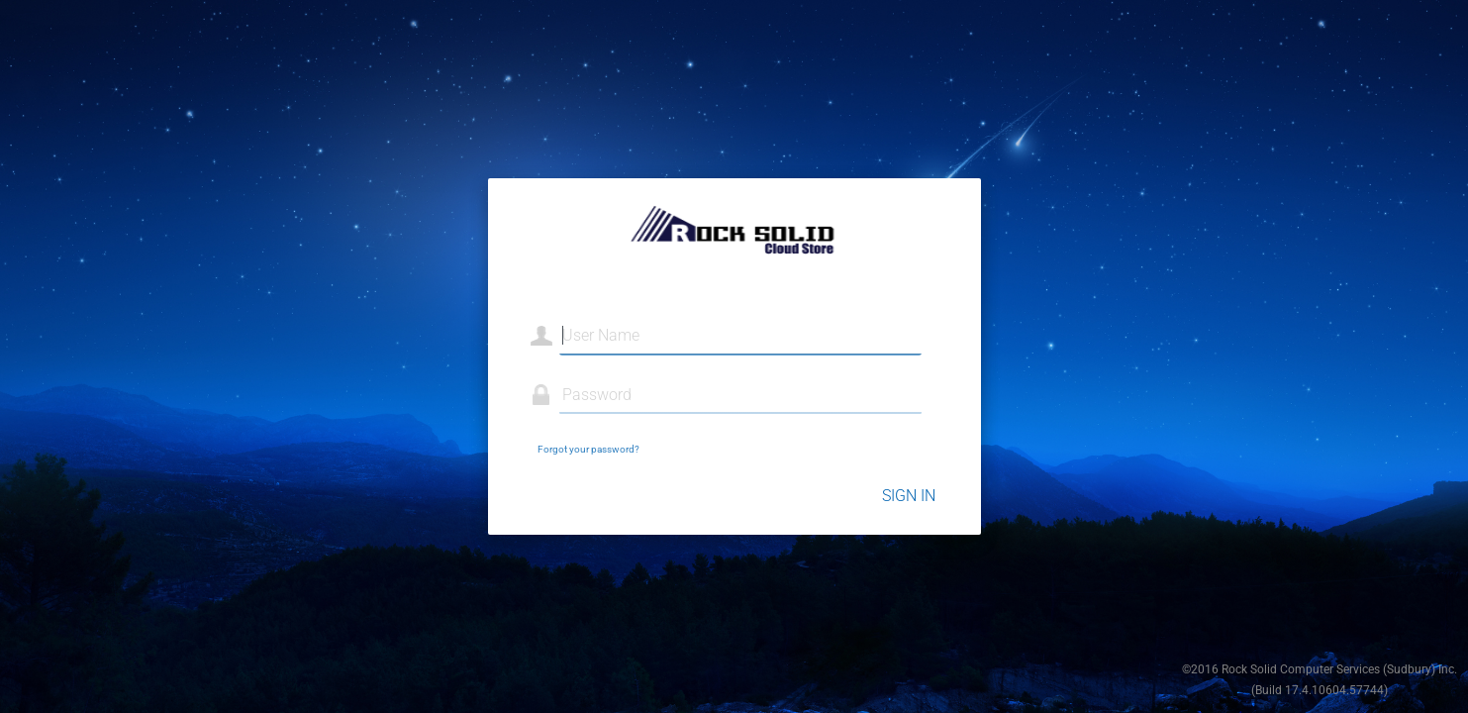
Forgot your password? (588, 449)
